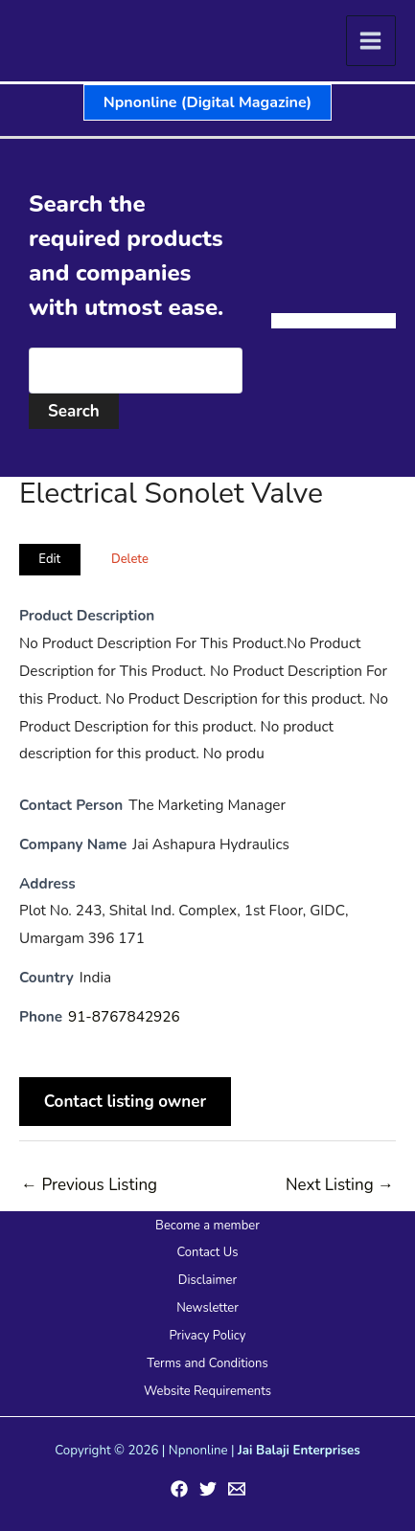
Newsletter (207, 1308)
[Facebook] (179, 1488)
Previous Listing (89, 1185)
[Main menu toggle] (371, 40)
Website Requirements (207, 1391)
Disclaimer (207, 1280)
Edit (49, 559)
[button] (207, 102)
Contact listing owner (125, 1102)
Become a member (207, 1225)
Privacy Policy (207, 1335)
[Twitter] (208, 1488)
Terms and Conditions (207, 1363)
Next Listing (340, 1185)
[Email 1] (236, 1488)
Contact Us (207, 1252)
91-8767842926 (124, 1016)
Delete (130, 559)
